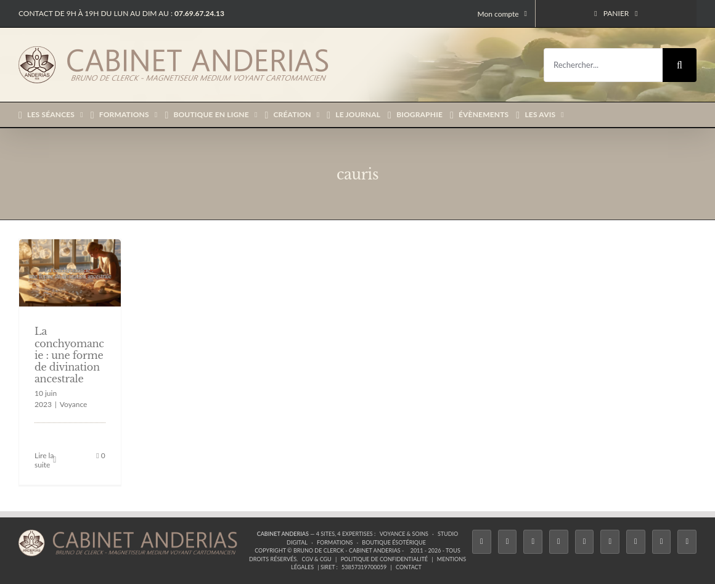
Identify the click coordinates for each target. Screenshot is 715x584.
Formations (335, 542)
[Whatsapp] (661, 541)
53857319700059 (363, 567)
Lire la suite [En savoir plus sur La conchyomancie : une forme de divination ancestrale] (44, 460)
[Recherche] (680, 65)
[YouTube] (609, 541)
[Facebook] (481, 541)
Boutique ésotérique (394, 542)
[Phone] (687, 541)
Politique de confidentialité (384, 559)
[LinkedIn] (635, 541)
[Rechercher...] (603, 65)
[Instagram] (532, 541)
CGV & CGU (317, 559)
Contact (409, 567)
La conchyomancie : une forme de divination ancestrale (69, 355)
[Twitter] (507, 541)
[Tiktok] (558, 541)
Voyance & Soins (404, 533)
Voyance (74, 404)
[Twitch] (584, 541)
